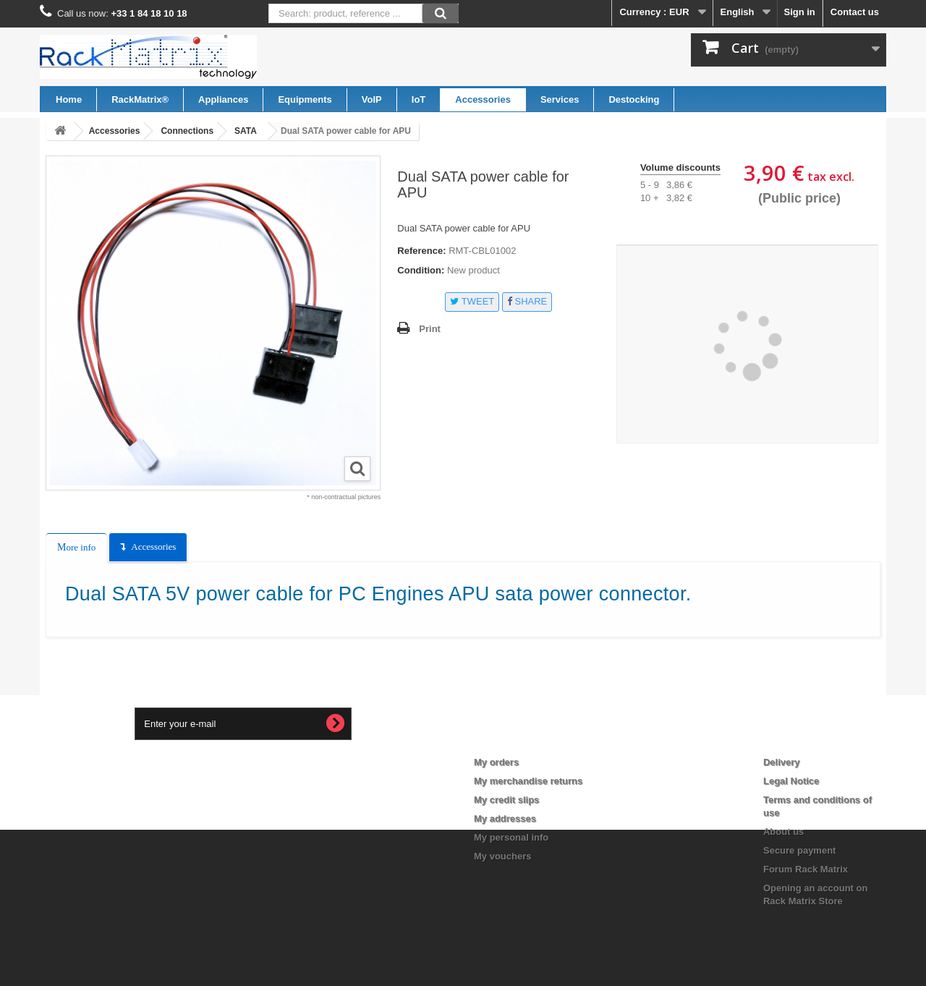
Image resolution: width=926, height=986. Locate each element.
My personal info (511, 837)
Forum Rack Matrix (805, 869)
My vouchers (502, 856)
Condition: (420, 270)
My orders (496, 762)
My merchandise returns (528, 780)
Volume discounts (680, 167)
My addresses (505, 818)
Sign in (799, 12)
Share (527, 301)
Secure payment (799, 850)
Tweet (472, 301)
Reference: (421, 250)
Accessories (153, 546)
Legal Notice (791, 780)
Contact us (855, 12)
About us (783, 831)
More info (76, 547)
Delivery (781, 762)
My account (512, 738)
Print (430, 328)
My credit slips (506, 799)
